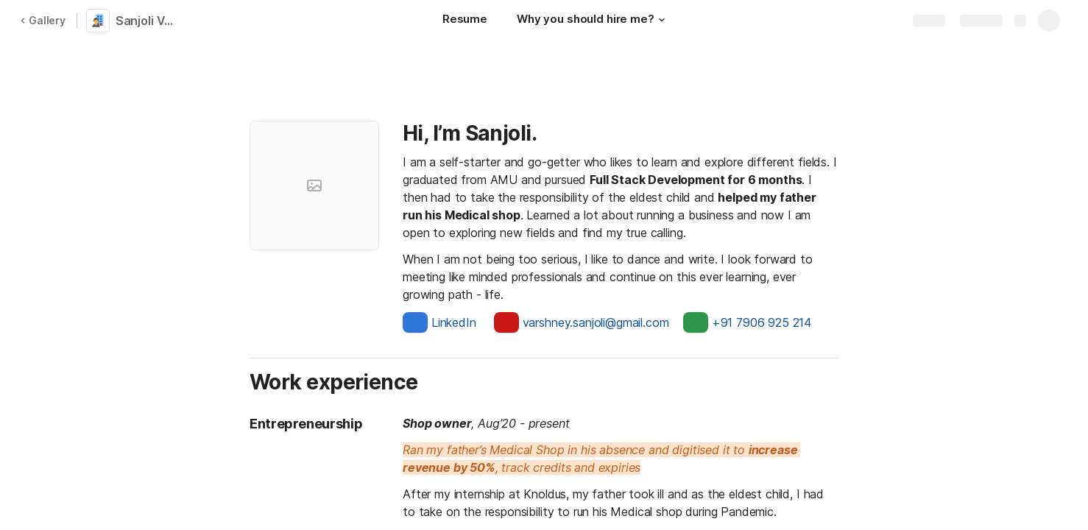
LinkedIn (453, 322)
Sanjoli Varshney (149, 20)
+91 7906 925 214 (761, 322)
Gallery (43, 20)
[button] (661, 20)
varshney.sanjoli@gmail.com (596, 322)
